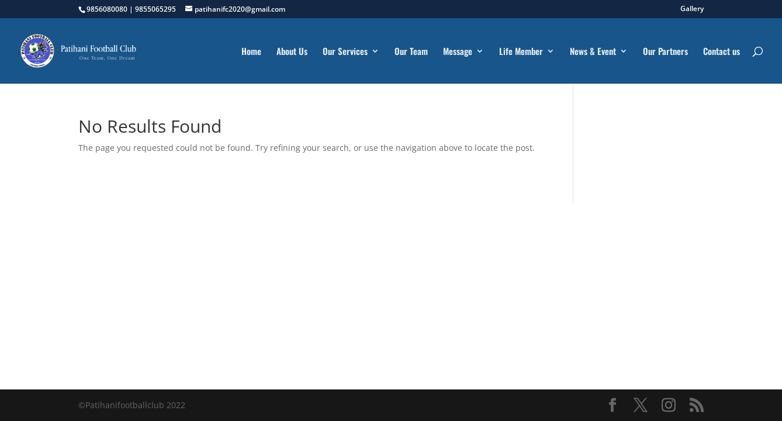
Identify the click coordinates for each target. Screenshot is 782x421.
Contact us (721, 52)
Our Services (345, 52)
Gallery (692, 9)
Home (251, 52)
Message (457, 52)
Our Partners (665, 52)
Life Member (521, 52)
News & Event (593, 52)
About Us (291, 52)
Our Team (411, 52)
